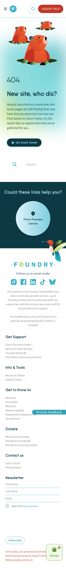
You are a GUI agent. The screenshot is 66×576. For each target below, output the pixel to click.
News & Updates (15, 410)
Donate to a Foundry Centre (21, 445)
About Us (11, 398)
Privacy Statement (30, 506)
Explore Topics (14, 379)
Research (11, 406)
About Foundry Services (19, 349)
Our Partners (13, 418)
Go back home (24, 142)
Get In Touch (13, 463)
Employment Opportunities (21, 414)
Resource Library (15, 375)
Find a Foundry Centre (18, 344)
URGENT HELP (51, 9)
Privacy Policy (13, 467)
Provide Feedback (49, 412)
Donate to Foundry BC (18, 441)
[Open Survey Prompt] (54, 552)
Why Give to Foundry (17, 437)
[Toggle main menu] (5, 9)
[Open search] (33, 9)
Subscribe (15, 540)
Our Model (12, 402)
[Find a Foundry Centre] (33, 218)
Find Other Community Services (24, 357)
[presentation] (20, 522)
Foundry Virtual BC (16, 353)
